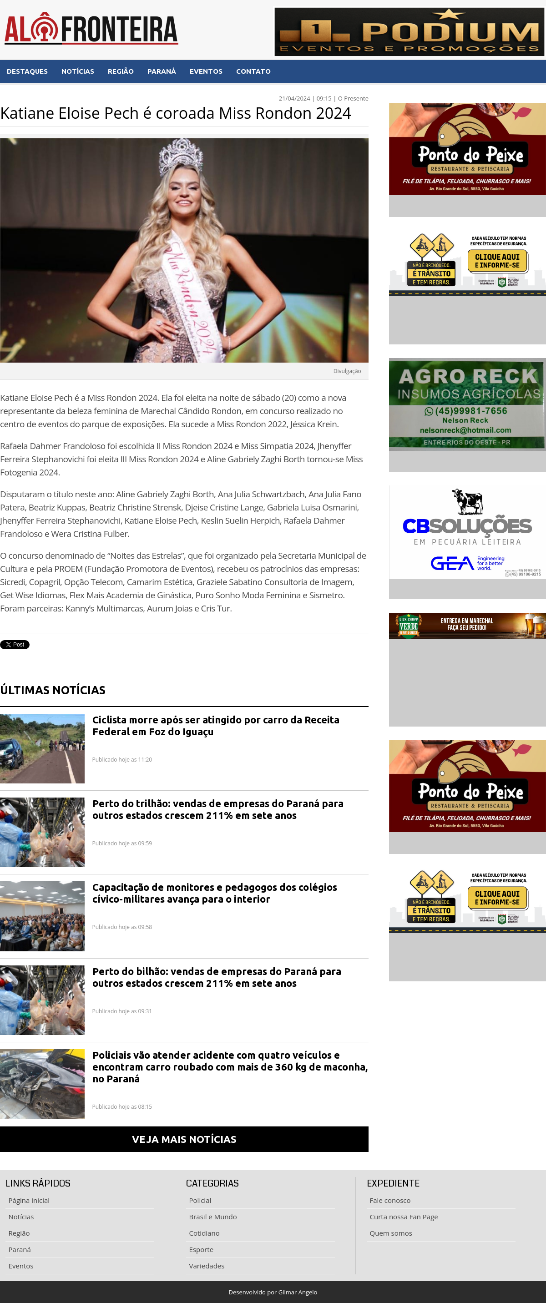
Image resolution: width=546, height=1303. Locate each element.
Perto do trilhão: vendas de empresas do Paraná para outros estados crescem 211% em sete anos (218, 809)
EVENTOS (206, 71)
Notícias (21, 1216)
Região (19, 1232)
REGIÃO (121, 71)
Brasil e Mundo (213, 1216)
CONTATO (253, 71)
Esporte (201, 1249)
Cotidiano (204, 1232)
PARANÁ (161, 71)
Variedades (207, 1265)
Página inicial (29, 1200)
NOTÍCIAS (77, 71)
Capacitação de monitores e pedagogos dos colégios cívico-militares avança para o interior (214, 892)
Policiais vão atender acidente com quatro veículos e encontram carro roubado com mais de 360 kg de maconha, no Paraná (230, 1066)
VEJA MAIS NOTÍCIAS (184, 1139)
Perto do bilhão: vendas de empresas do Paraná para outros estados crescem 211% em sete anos (216, 977)
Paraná (20, 1249)
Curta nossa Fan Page (404, 1216)
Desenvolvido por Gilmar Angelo (273, 1292)
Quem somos (391, 1232)
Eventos (21, 1265)
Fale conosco (390, 1200)
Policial (200, 1200)
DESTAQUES (27, 71)
